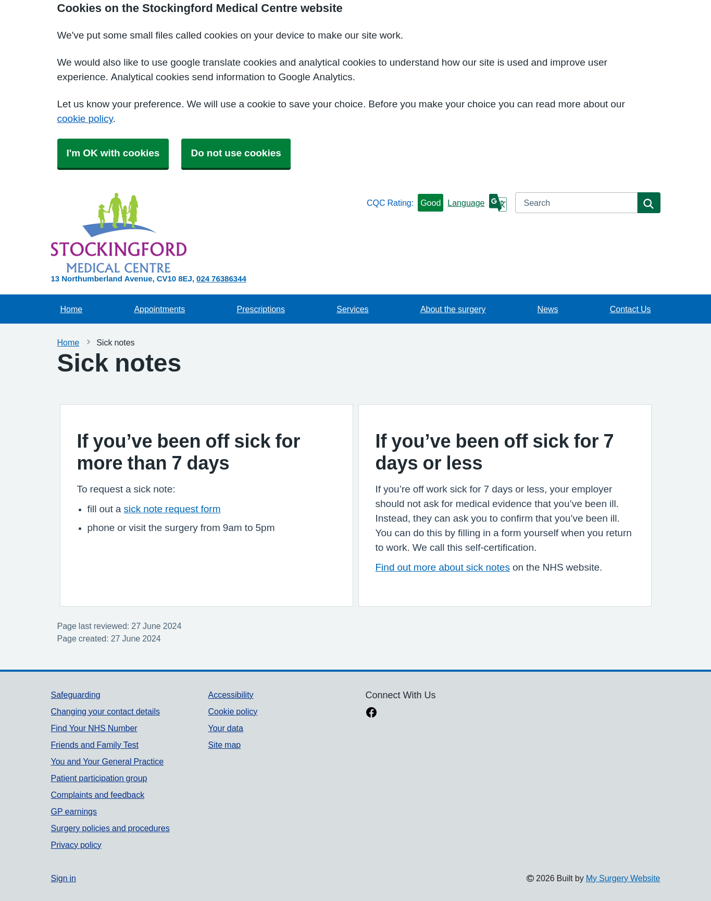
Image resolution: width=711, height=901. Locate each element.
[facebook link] (371, 713)
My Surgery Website (623, 878)
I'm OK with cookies (113, 153)
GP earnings (74, 811)
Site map (224, 744)
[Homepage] (207, 232)
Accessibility (230, 694)
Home (71, 309)
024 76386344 (221, 278)
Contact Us (630, 309)
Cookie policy (232, 711)
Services (352, 309)
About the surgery (452, 309)
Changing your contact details (105, 711)
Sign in (63, 878)
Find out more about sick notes (443, 567)
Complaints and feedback (98, 795)
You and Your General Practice (107, 761)
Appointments (159, 309)
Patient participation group (99, 778)
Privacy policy (76, 845)
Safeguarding (76, 694)
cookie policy (85, 119)
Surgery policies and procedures (110, 828)
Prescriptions (261, 309)
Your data (225, 728)
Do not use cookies (236, 153)
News (548, 309)
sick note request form (171, 509)
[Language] (476, 202)
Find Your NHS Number (94, 728)
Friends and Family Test (95, 744)
